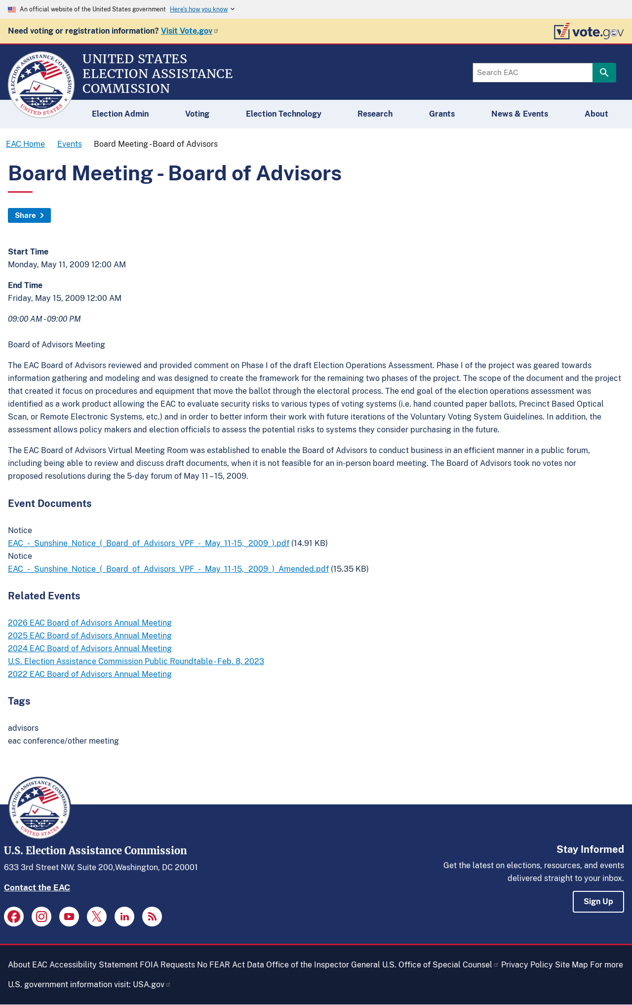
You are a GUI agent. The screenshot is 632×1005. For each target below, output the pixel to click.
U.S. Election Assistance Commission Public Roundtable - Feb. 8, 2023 (136, 661)
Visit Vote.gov (190, 31)
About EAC (27, 964)
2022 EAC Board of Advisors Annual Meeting (90, 674)
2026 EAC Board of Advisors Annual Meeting (90, 623)
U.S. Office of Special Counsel (440, 964)
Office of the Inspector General (323, 964)
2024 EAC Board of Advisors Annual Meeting (90, 648)
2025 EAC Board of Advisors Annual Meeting (90, 635)
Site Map (571, 964)
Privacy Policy (527, 964)
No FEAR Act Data (230, 964)
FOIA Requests (167, 964)
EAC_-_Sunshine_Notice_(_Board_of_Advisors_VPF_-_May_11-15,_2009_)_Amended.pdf (168, 569)
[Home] (41, 113)
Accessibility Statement (93, 964)
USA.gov (152, 984)
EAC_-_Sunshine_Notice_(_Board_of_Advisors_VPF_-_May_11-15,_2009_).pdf (148, 543)
